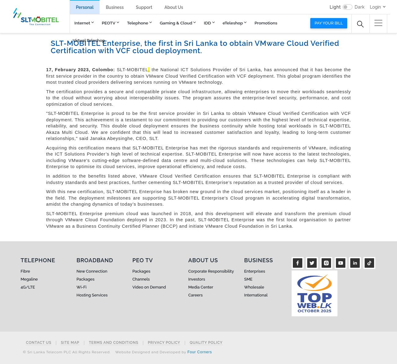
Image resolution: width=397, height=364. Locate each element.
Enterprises (254, 271)
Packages (86, 279)
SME (248, 279)
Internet (82, 22)
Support (144, 7)
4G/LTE (28, 287)
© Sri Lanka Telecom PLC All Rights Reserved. (67, 352)
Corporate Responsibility (211, 271)
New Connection (92, 271)
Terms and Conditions (113, 343)
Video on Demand (149, 287)
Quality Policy (206, 343)
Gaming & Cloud (176, 22)
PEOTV (108, 22)
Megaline (29, 279)
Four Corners (200, 352)
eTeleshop (233, 22)
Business (115, 7)
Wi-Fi (82, 287)
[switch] (347, 7)
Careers (195, 295)
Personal (85, 7)
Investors (196, 279)
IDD (207, 22)
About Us (174, 7)
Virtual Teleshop (89, 40)
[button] (378, 22)
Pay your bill (329, 23)
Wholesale (254, 287)
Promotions (265, 22)
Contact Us (38, 343)
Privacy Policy (164, 343)
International (256, 295)
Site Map (70, 343)
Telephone (137, 22)
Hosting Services (92, 295)
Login (375, 7)
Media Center (200, 287)
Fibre (25, 271)
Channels (141, 279)
